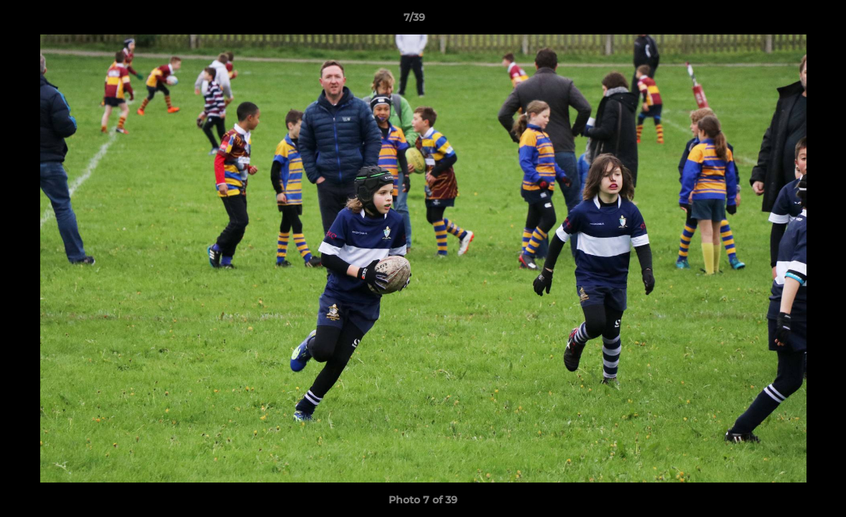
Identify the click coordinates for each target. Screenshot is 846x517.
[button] (785, 20)
